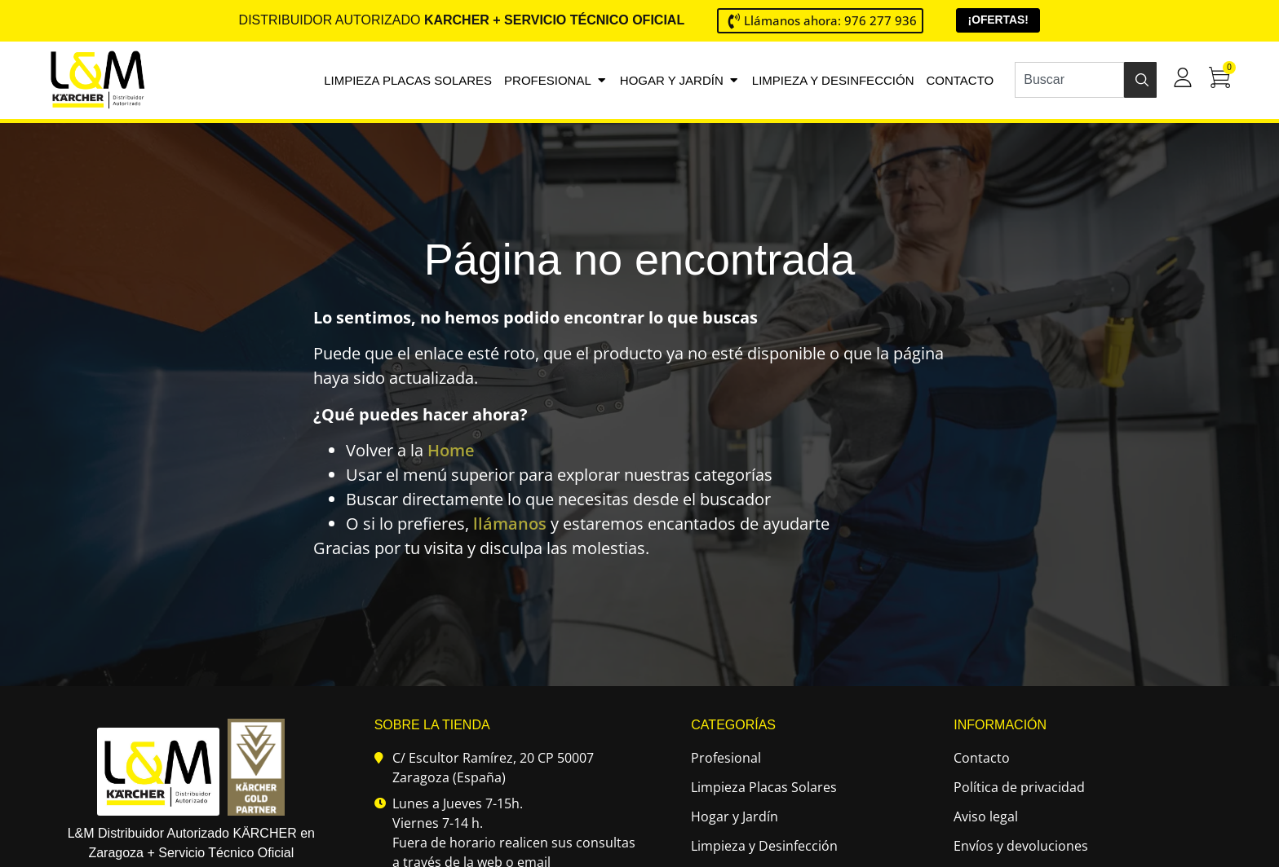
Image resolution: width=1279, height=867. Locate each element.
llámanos (510, 524)
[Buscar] (1140, 80)
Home (451, 451)
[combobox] (1069, 80)
